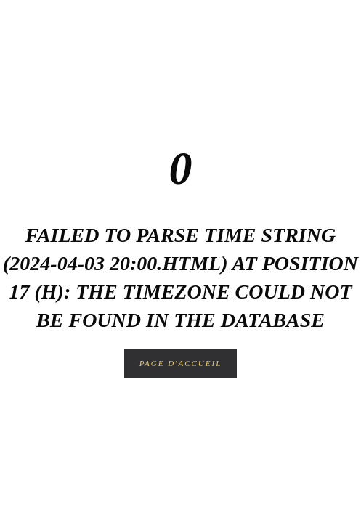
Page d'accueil (180, 363)
